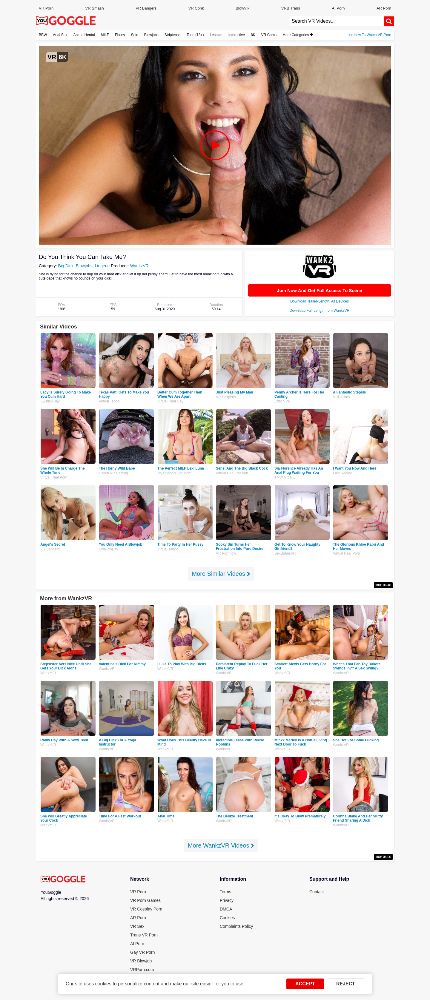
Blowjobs (151, 35)
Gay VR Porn (142, 952)
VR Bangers (146, 8)
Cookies (227, 917)
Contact (316, 891)
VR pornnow (226, 553)
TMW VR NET (285, 477)
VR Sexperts (226, 397)
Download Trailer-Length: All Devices (319, 301)
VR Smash (94, 8)
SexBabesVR (285, 553)
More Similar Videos (221, 573)
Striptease (173, 35)
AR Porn (384, 8)
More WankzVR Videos (221, 845)
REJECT (345, 983)
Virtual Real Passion (232, 473)
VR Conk (196, 8)
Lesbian (216, 35)
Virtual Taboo (109, 401)
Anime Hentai (84, 35)
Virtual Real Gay (170, 401)
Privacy (227, 900)
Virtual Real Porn (53, 477)
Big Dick (65, 265)
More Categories (297, 35)
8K (253, 35)
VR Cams (269, 35)
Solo (134, 35)
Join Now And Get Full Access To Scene (319, 290)
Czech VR (282, 401)
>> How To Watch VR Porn (369, 35)
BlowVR (242, 8)
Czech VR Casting (113, 473)
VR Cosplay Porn (146, 909)
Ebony (120, 35)
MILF (105, 35)
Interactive (236, 35)
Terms (225, 891)
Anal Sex (60, 35)
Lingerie (102, 265)
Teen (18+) (195, 35)
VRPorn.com (142, 969)
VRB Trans (290, 8)
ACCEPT (305, 983)
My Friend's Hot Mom (174, 473)
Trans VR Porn (144, 935)
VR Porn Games (145, 900)
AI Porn (338, 8)
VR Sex (137, 926)
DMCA (226, 909)
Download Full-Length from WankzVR (319, 310)
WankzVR (139, 265)
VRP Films (341, 397)
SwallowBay (50, 401)
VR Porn (46, 8)
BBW (43, 35)
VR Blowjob (141, 961)
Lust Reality (342, 473)
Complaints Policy (236, 926)
